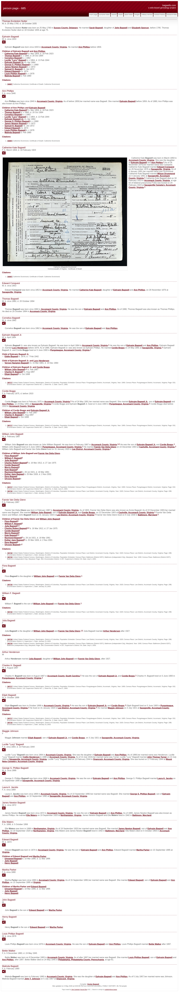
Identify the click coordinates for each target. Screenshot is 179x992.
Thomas (12, 56)
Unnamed (13, 859)
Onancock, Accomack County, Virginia (111, 759)
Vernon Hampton (17, 363)
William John (15, 369)
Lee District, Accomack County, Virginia (91, 449)
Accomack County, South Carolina (63, 676)
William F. (13, 458)
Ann (84, 47)
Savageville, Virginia (160, 169)
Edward (12, 71)
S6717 (10, 383)
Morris (12, 467)
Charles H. (13, 372)
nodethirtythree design (111, 989)
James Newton (16, 67)
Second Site (83, 989)
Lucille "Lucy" (15, 60)
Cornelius (13, 58)
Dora (11, 476)
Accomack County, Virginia (54, 47)
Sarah (96, 28)
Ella (31, 815)
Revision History (159, 15)
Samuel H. (13, 69)
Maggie (116, 708)
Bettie (155, 944)
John (121, 28)
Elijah (11, 374)
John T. (32, 979)
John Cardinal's (75, 989)
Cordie (118, 348)
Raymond (13, 472)
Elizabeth (140, 28)
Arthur (111, 631)
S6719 (10, 557)
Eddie (11, 356)
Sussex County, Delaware (66, 28)
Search (114, 15)
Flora (11, 456)
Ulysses (12, 479)
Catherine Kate (16, 53)
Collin (31, 757)
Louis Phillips (15, 74)
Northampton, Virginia (71, 815)
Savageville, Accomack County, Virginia (120, 738)
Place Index (128, 15)
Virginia (5, 852)
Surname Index (104, 15)
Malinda (12, 76)
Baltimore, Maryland (147, 515)
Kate (11, 470)
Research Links (172, 15)
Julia (11, 460)
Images (137, 15)
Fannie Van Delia (105, 447)
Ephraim (128, 101)
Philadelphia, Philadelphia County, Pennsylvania (81, 960)
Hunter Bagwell (93, 984)
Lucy (20, 348)
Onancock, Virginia (65, 979)
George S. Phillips (17, 65)
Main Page (93, 15)
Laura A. (165, 778)
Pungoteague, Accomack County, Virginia (70, 350)
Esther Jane (14, 474)
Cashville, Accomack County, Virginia (157, 447)
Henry (11, 863)
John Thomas (157, 757)
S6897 (10, 84)
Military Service (147, 15)
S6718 (10, 491)
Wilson (166, 174)
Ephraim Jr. (14, 62)
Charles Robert (16, 463)
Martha (143, 850)
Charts (120, 15)
